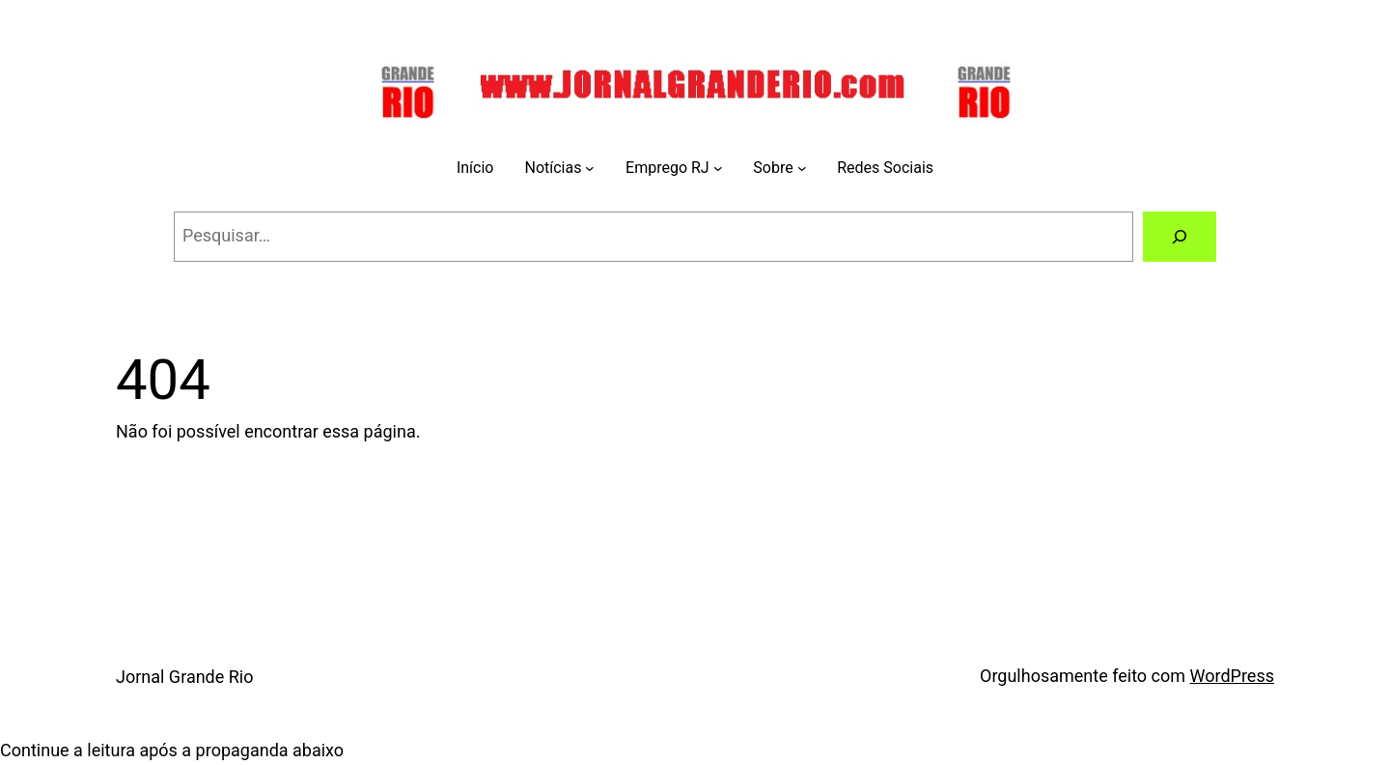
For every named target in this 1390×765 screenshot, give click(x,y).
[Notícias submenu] (590, 168)
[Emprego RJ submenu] (718, 168)
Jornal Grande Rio (185, 676)
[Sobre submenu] (802, 168)
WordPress (1232, 676)
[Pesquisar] (1179, 237)
